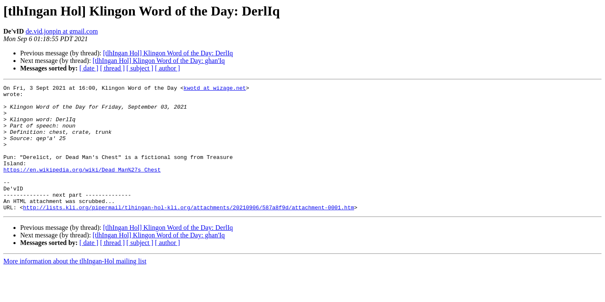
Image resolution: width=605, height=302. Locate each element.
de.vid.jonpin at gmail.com (62, 31)
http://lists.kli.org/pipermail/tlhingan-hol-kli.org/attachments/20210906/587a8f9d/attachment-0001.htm (188, 232)
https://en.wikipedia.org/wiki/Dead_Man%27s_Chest (81, 187)
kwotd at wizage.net (215, 89)
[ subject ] (139, 68)
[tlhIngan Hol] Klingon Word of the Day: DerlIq (168, 53)
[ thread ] (112, 68)
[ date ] (88, 68)
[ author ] (167, 68)
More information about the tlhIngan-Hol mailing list (74, 286)
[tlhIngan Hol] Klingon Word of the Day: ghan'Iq (158, 60)
